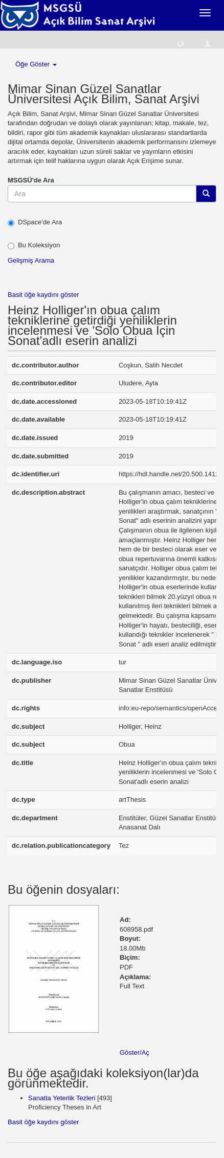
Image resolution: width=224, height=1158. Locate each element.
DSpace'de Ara (35, 222)
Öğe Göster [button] (36, 64)
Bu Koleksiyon (34, 245)
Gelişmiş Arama (31, 260)
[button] (181, 43)
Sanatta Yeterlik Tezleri (61, 1098)
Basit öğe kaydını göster (43, 294)
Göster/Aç (134, 1052)
